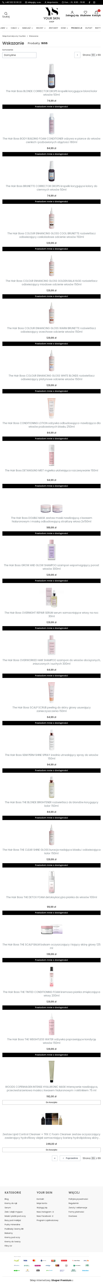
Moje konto (42, 1203)
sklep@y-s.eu (34, 2)
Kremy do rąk (11, 1203)
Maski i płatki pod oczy (15, 1216)
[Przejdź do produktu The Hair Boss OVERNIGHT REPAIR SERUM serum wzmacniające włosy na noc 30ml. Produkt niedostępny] (51, 597)
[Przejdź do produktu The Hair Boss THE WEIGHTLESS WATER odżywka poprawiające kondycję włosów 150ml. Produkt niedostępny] (51, 1024)
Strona (86, 55)
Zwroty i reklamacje (78, 1207)
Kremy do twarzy (13, 1241)
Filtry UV (8, 1245)
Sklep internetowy (50, 1280)
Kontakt (40, 1199)
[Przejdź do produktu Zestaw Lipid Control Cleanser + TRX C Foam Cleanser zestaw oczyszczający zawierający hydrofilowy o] (51, 1119)
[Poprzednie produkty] (70, 1158)
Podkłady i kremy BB (14, 1229)
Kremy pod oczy (12, 1237)
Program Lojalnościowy (47, 1220)
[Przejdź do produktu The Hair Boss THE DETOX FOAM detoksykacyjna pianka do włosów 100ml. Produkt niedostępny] (51, 882)
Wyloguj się (42, 1207)
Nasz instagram (44, 1211)
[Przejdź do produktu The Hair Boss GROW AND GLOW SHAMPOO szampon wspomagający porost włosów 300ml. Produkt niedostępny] (51, 550)
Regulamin (74, 1203)
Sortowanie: (7, 49)
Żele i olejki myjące (14, 1211)
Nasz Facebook (44, 1216)
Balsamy (9, 1233)
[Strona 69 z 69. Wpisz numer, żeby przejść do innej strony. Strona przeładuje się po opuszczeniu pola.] (93, 54)
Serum (8, 1207)
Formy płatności (76, 1211)
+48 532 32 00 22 (13, 2)
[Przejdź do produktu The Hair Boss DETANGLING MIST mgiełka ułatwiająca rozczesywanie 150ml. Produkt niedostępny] (51, 455)
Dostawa (73, 1216)
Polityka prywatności (78, 1199)
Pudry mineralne (12, 1224)
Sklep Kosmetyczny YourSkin (14, 36)
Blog (7, 1199)
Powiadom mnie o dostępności (51, 106)
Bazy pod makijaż (13, 1220)
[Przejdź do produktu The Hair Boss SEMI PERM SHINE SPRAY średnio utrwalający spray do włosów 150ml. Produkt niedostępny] (51, 740)
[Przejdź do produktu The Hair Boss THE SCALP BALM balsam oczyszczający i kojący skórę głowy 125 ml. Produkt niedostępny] (51, 929)
